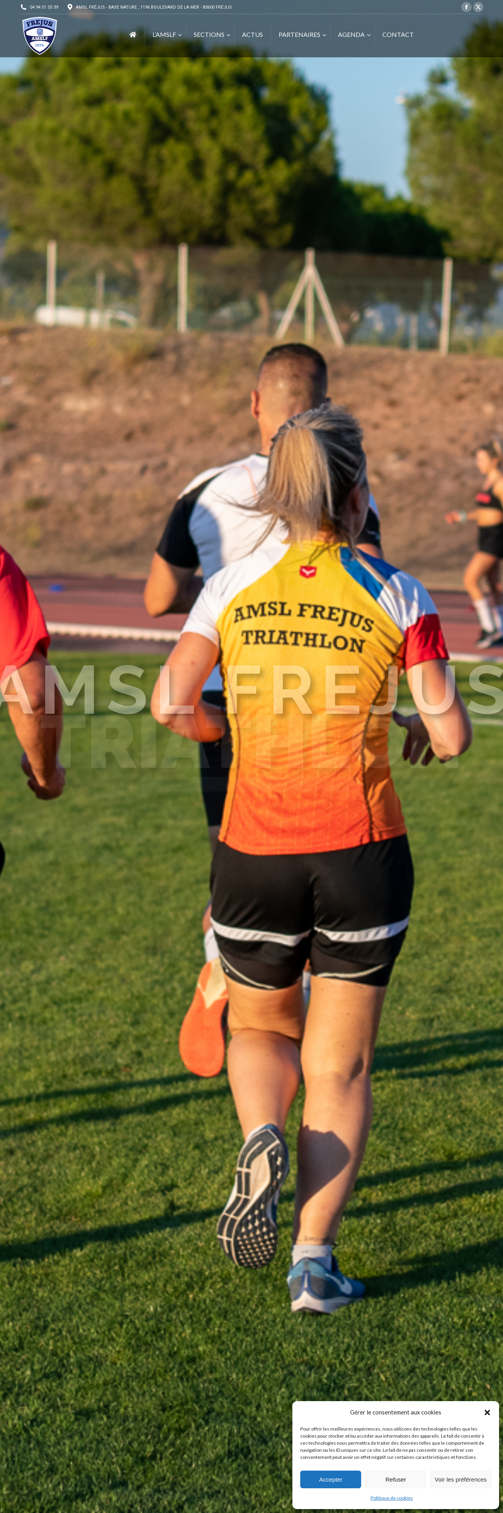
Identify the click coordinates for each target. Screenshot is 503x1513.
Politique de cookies (392, 1498)
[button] (487, 1412)
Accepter (330, 1479)
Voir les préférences (461, 1479)
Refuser (396, 1479)
